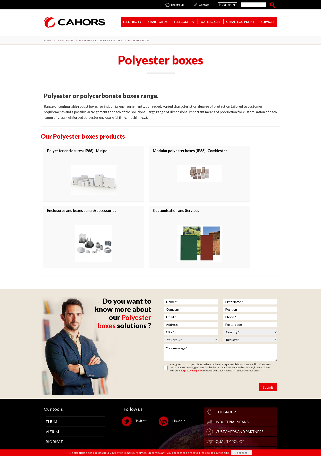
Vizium (52, 372)
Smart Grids (157, 22)
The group (177, 4)
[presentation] (195, 325)
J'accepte (241, 452)
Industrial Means (232, 362)
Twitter (135, 362)
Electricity (132, 22)
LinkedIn (172, 362)
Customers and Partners (239, 372)
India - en (225, 4)
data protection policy (190, 311)
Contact (204, 4)
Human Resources (232, 392)
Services (267, 22)
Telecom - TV (184, 22)
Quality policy (230, 382)
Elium (51, 362)
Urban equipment (240, 22)
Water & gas (210, 22)
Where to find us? (232, 402)
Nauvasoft (56, 392)
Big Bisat (54, 382)
